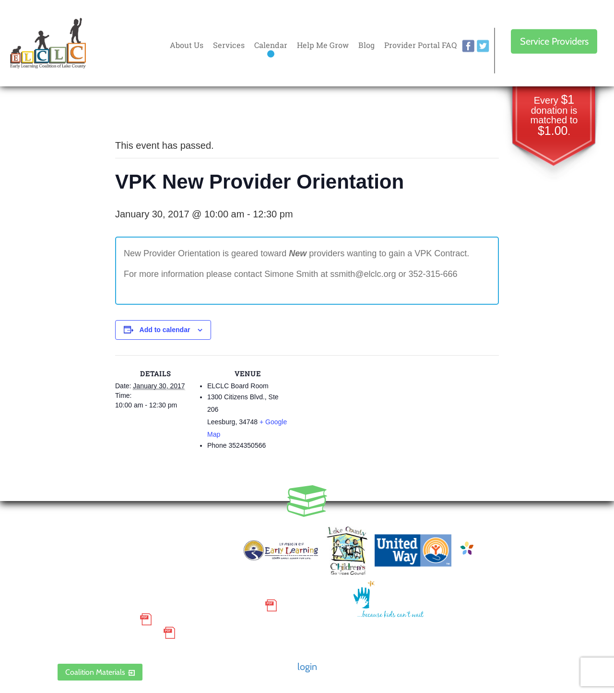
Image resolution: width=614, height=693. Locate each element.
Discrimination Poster (108, 633)
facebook (468, 46)
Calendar (270, 45)
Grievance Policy (96, 619)
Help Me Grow (323, 45)
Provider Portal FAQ (420, 45)
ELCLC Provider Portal (108, 647)
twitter (483, 46)
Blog (366, 45)
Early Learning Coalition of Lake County (48, 43)
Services (229, 45)
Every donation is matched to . (554, 116)
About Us (186, 45)
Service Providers (554, 41)
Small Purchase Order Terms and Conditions (159, 605)
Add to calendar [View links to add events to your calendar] (165, 330)
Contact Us (296, 554)
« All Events (136, 113)
